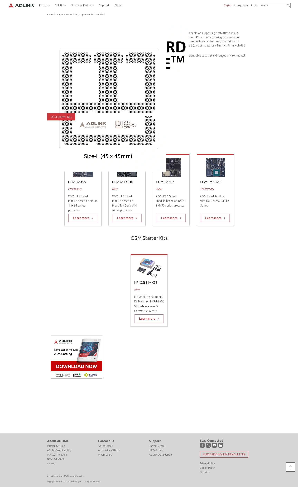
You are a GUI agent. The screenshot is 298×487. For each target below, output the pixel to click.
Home (50, 14)
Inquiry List (241, 5)
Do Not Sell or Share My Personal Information (66, 476)
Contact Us (106, 441)
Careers (51, 463)
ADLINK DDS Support (160, 454)
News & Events (55, 458)
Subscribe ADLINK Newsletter (224, 454)
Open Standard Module (91, 14)
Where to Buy (105, 454)
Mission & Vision (56, 445)
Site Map (205, 472)
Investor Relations (57, 454)
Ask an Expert (105, 445)
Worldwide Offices (109, 450)
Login (254, 5)
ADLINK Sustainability (59, 450)
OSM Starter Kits (61, 116)
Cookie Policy (207, 467)
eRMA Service (156, 450)
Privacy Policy (207, 463)
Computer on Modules (67, 14)
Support (155, 441)
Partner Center (157, 445)
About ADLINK (57, 441)
